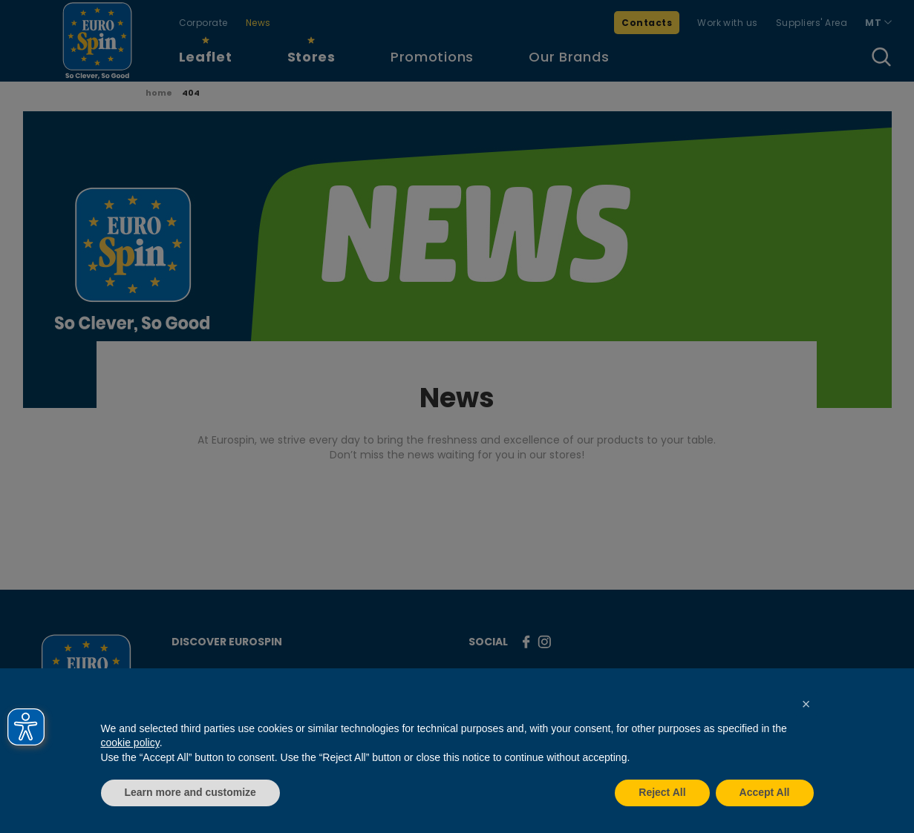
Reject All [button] (662, 792)
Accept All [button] (765, 792)
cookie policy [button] (130, 742)
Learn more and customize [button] (190, 792)
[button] (806, 704)
